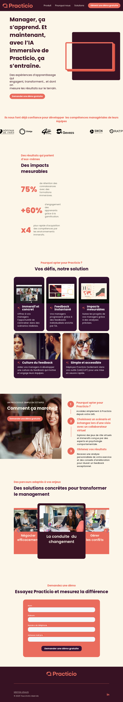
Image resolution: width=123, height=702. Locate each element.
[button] (106, 530)
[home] (18, 5)
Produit (47, 5)
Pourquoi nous (63, 5)
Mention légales (21, 692)
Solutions (79, 5)
